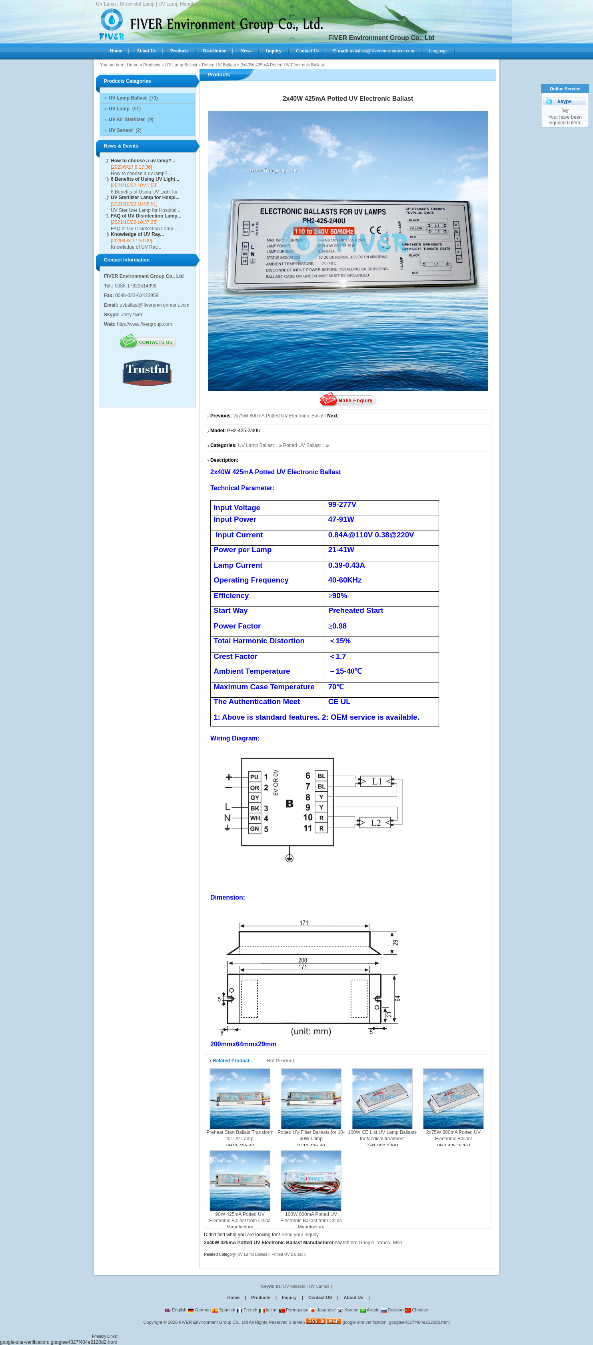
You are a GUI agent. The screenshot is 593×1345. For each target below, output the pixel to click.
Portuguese (293, 1309)
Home (132, 64)
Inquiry (289, 1297)
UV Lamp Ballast (181, 64)
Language (438, 51)
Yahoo (383, 1242)
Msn (397, 1242)
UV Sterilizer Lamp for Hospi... (145, 197)
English (175, 1309)
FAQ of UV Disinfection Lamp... (146, 216)
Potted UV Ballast (219, 64)
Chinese (416, 1309)
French (246, 1309)
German (199, 1309)
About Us (353, 1297)
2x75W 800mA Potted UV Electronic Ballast (279, 416)
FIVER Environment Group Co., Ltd (213, 1322)
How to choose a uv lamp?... (143, 161)
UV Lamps (319, 1286)
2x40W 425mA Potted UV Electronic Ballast (282, 64)
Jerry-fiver (131, 314)
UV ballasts (294, 1286)
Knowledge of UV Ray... (137, 234)
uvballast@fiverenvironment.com (373, 51)
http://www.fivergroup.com (144, 324)
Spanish (223, 1309)
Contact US (320, 1297)
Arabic (369, 1309)
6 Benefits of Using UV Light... (145, 179)
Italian (268, 1309)
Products (151, 64)
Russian (392, 1309)
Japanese (322, 1309)
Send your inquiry (300, 1234)
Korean (348, 1309)
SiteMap (297, 1322)
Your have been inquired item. (565, 120)
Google (366, 1242)
